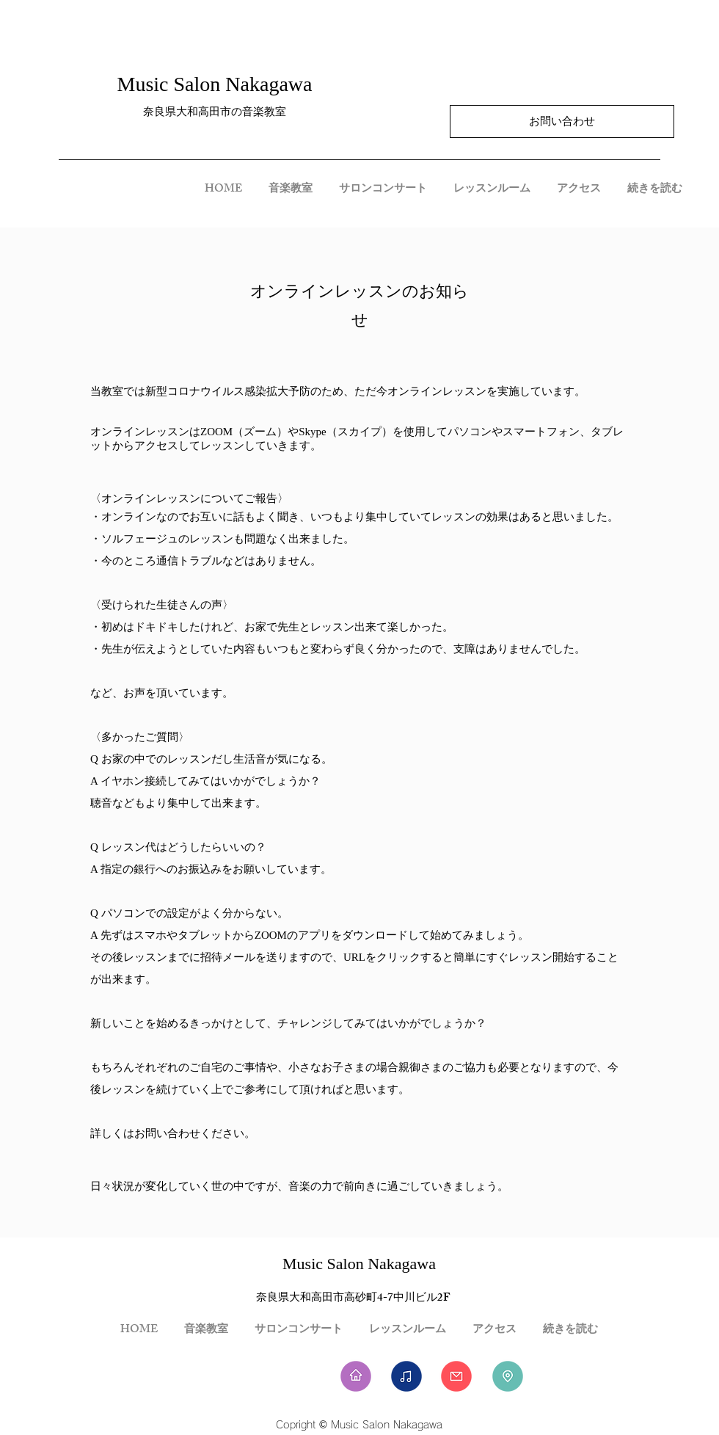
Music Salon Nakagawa (215, 84)
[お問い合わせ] (562, 121)
